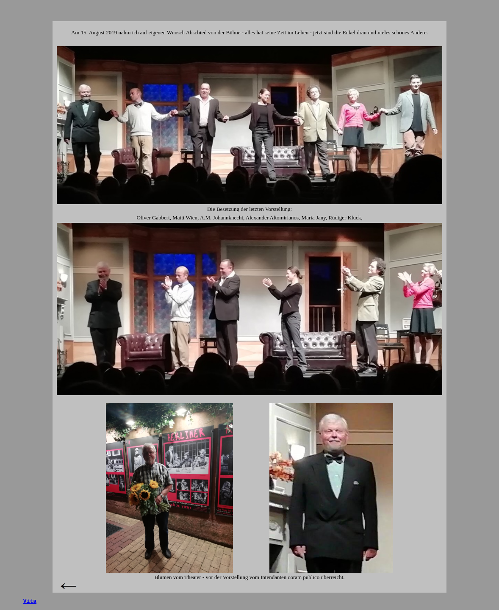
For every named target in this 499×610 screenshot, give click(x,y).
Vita (29, 601)
